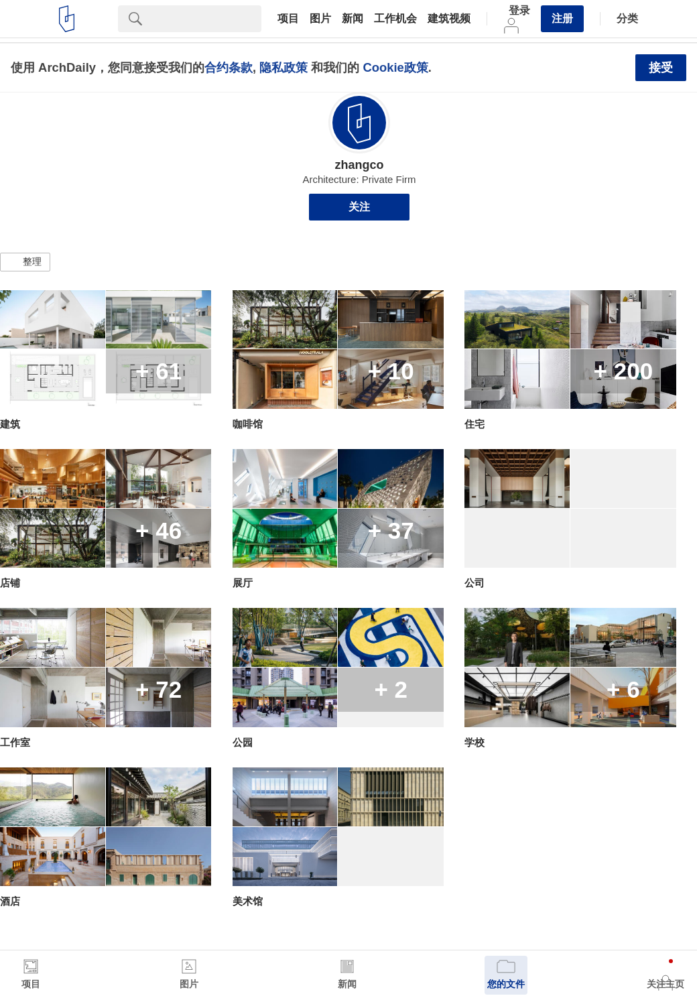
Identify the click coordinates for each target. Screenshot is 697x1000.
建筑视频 (449, 18)
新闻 (352, 18)
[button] (25, 262)
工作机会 (395, 18)
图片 (320, 18)
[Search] (207, 18)
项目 (288, 18)
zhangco (358, 165)
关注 (359, 206)
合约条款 (228, 67)
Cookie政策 (395, 67)
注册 (562, 18)
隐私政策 (283, 67)
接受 (661, 67)
